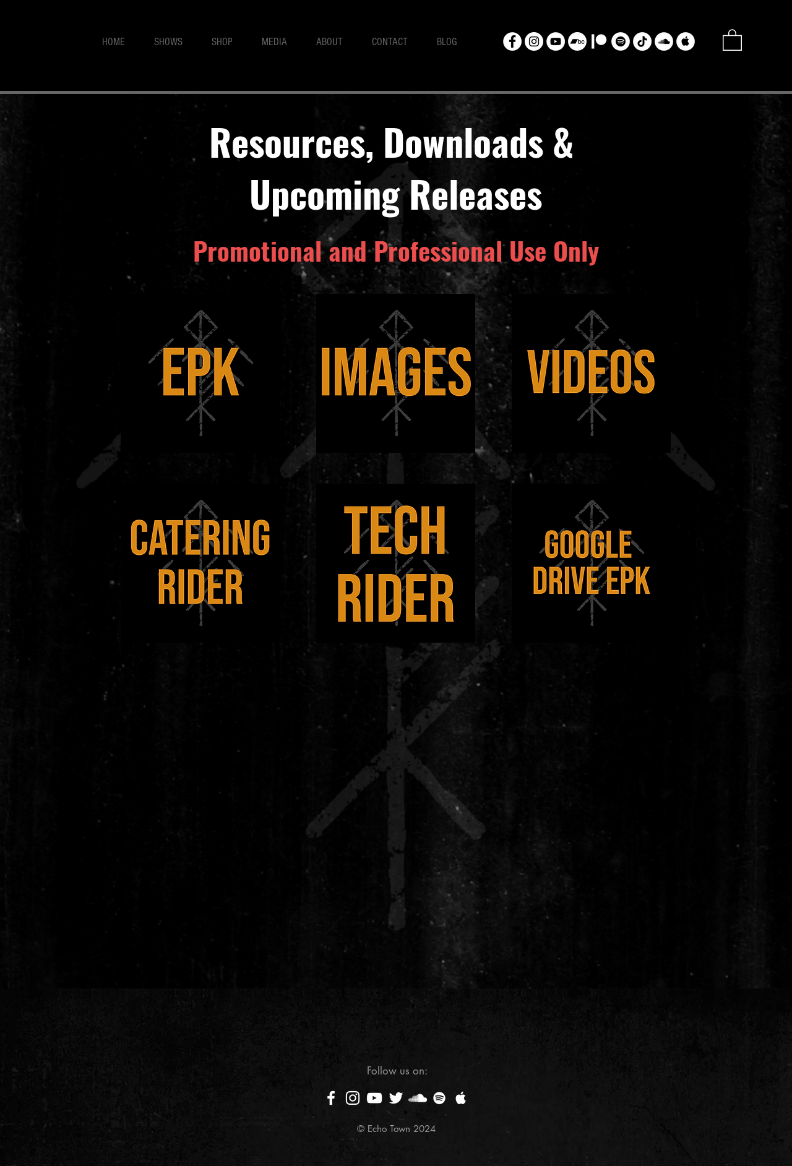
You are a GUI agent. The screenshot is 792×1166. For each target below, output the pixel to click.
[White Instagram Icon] (352, 1098)
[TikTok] (642, 41)
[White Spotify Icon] (439, 1098)
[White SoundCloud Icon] (417, 1098)
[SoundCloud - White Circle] (664, 41)
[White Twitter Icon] (396, 1098)
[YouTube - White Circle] (555, 41)
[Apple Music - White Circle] (685, 41)
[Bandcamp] (577, 41)
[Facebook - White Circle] (512, 41)
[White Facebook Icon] (331, 1098)
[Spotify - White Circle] (620, 41)
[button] (732, 39)
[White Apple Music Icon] (461, 1098)
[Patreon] (599, 41)
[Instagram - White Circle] (534, 41)
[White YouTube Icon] (374, 1098)
